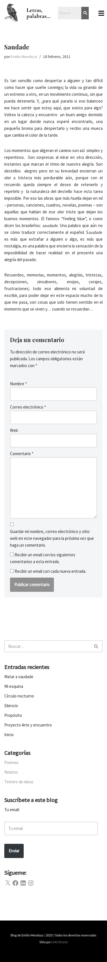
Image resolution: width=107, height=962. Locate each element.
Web (14, 430)
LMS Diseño (59, 942)
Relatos (11, 772)
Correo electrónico (28, 407)
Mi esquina (13, 686)
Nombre (18, 383)
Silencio (11, 705)
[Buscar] (47, 646)
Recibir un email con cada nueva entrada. (50, 571)
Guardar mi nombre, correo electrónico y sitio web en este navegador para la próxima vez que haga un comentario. (52, 538)
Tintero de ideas (18, 781)
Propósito (13, 715)
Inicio (9, 734)
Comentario (21, 453)
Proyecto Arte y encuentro (28, 725)
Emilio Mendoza (24, 56)
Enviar (14, 850)
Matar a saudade (18, 676)
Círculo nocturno (19, 696)
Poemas (11, 762)
